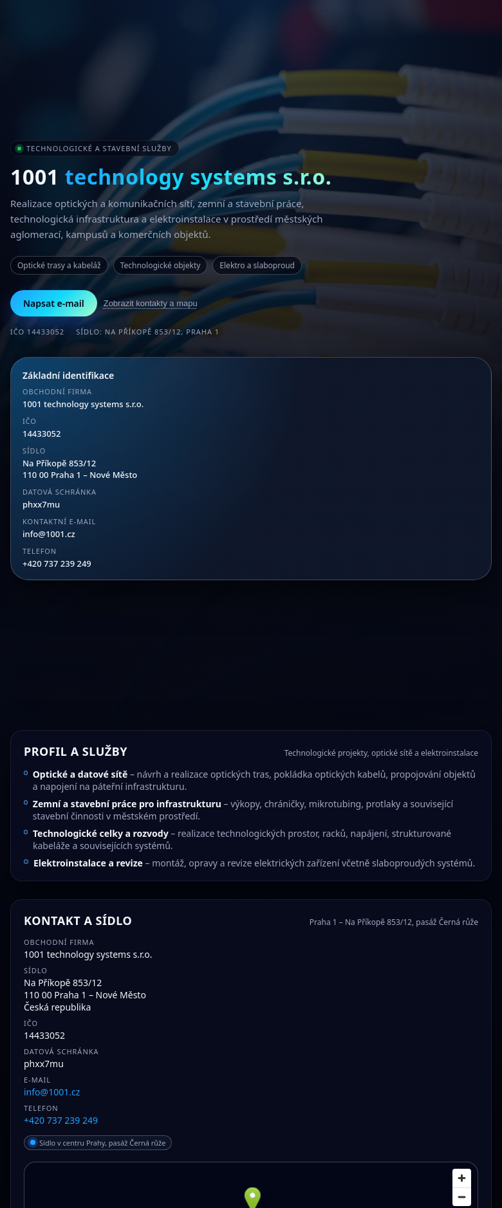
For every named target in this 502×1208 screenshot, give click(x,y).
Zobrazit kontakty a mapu (151, 303)
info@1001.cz (49, 534)
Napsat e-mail (53, 303)
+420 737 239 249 (57, 563)
